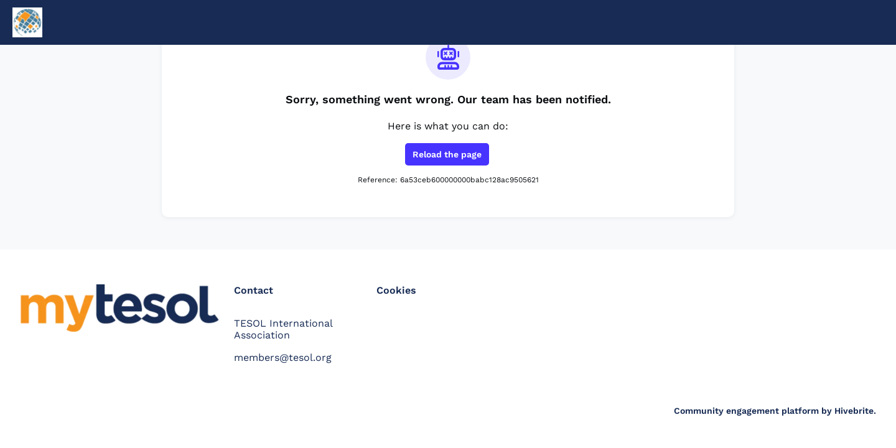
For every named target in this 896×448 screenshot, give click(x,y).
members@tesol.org (283, 357)
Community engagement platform (746, 411)
